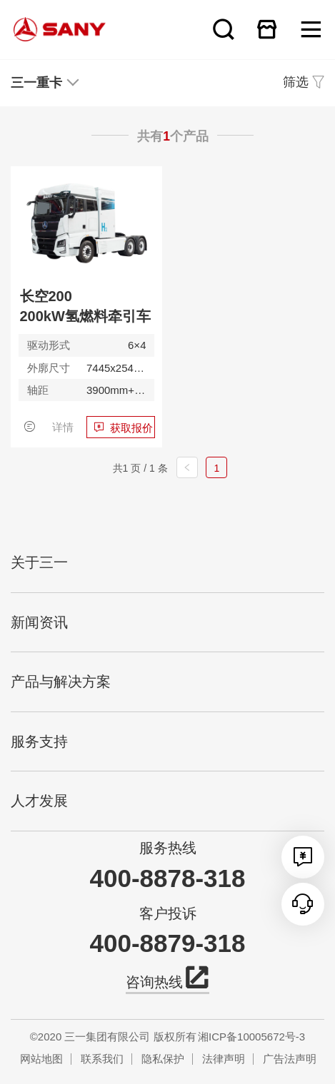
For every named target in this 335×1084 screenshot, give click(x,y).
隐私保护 (162, 1059)
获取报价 (131, 428)
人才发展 (39, 801)
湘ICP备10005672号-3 (251, 1036)
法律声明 (223, 1059)
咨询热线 (167, 980)
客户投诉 (167, 913)
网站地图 (41, 1059)
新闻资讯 (39, 622)
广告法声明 (289, 1059)
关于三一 (39, 562)
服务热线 (167, 848)
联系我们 (102, 1059)
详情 (63, 427)
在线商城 (267, 29)
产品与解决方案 (61, 681)
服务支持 (39, 741)
